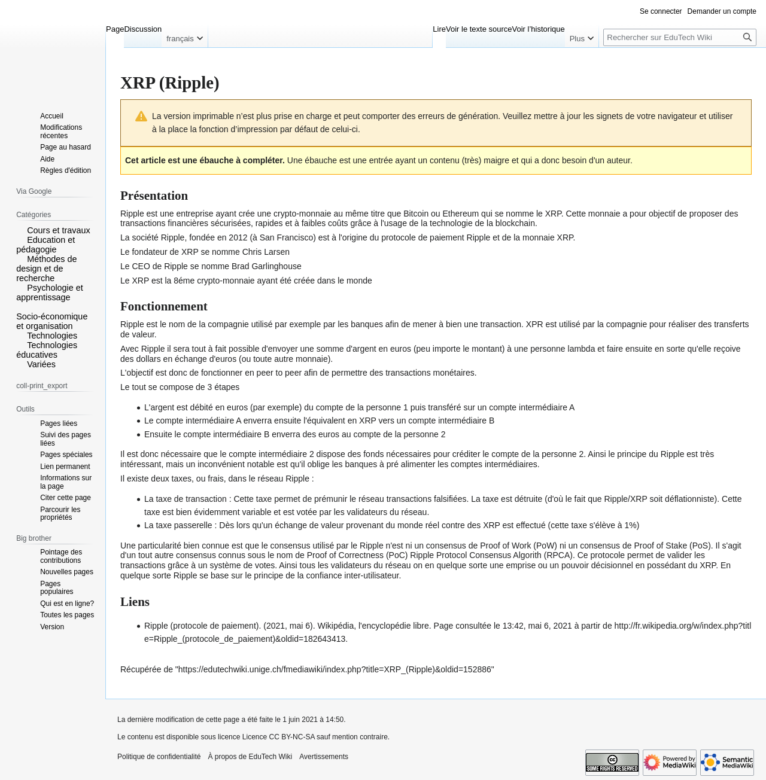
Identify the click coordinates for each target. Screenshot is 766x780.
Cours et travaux (58, 230)
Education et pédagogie (45, 244)
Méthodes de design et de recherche (46, 268)
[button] (20, 230)
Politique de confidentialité (158, 756)
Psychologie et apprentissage (49, 292)
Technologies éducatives (46, 349)
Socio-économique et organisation (51, 321)
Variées (41, 364)
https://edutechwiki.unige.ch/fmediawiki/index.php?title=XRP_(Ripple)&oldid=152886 (334, 669)
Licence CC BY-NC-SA (278, 737)
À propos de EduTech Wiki (250, 756)
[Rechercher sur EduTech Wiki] (679, 37)
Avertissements (323, 756)
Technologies (52, 335)
